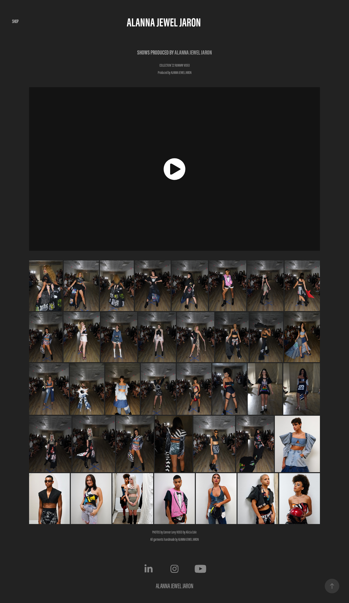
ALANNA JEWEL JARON (164, 22)
